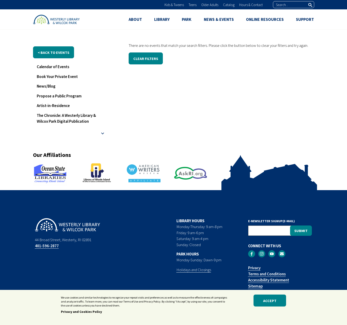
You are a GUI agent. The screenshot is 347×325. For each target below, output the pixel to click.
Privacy (254, 267)
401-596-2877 (47, 245)
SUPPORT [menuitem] (305, 19)
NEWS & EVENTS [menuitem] (219, 19)
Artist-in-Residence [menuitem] (53, 105)
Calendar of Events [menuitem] (53, 66)
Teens (193, 5)
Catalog (229, 5)
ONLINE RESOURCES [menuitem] (265, 19)
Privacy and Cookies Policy (81, 312)
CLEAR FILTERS (145, 58)
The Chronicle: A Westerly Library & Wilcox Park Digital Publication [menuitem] (66, 118)
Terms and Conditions (267, 274)
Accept (269, 301)
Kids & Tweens (174, 5)
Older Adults (209, 5)
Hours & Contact (251, 5)
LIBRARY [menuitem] (162, 19)
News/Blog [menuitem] (46, 86)
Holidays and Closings (193, 269)
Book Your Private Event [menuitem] (57, 76)
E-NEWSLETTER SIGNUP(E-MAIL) (271, 221)
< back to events (53, 52)
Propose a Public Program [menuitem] (59, 96)
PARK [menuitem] (186, 19)
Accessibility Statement (268, 280)
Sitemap (255, 286)
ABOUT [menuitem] (135, 19)
